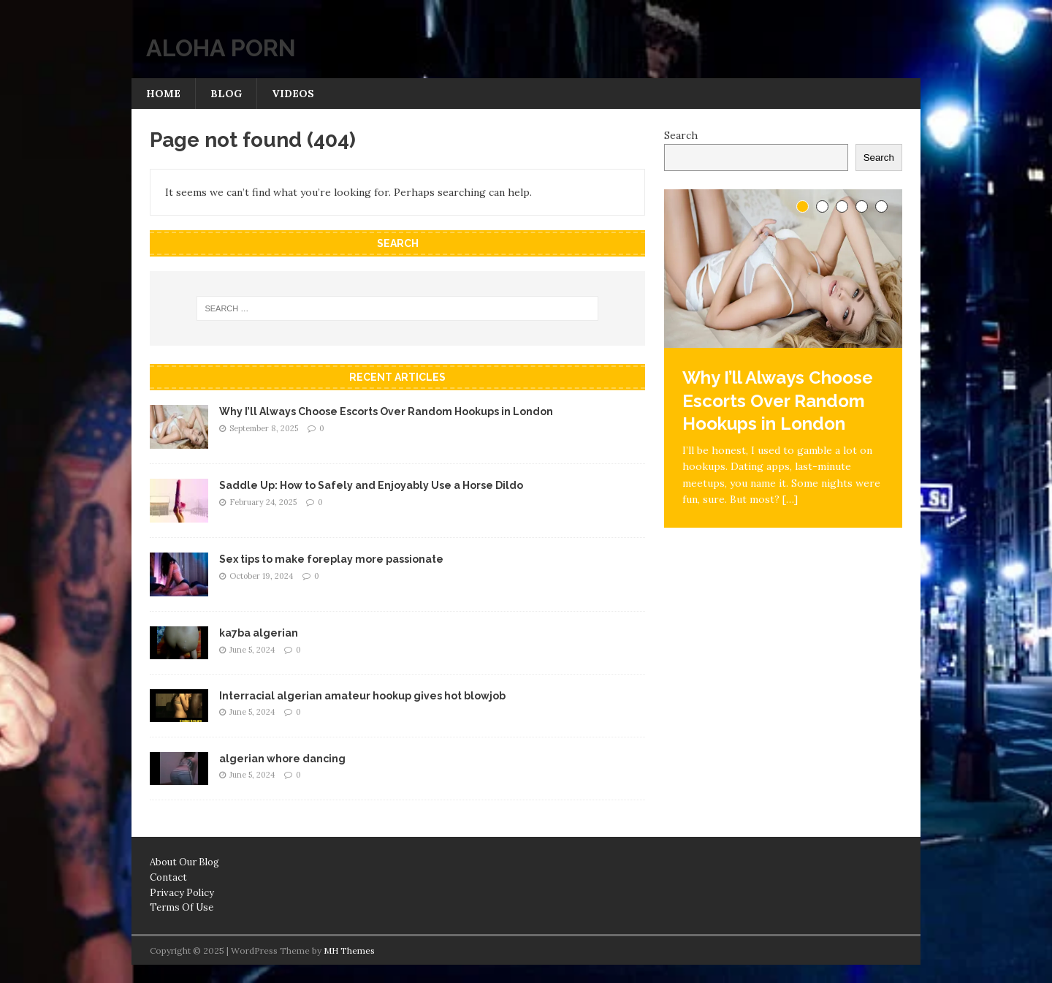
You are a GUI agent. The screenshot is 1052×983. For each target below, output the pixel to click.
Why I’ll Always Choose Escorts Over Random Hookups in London (386, 411)
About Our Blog (184, 862)
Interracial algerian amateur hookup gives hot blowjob (362, 696)
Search (681, 135)
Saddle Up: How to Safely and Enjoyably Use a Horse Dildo (371, 485)
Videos (293, 93)
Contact (168, 877)
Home (163, 93)
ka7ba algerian (258, 633)
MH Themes (349, 950)
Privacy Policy (182, 893)
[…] (790, 499)
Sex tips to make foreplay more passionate (331, 559)
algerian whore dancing (282, 758)
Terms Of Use (181, 907)
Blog (226, 93)
